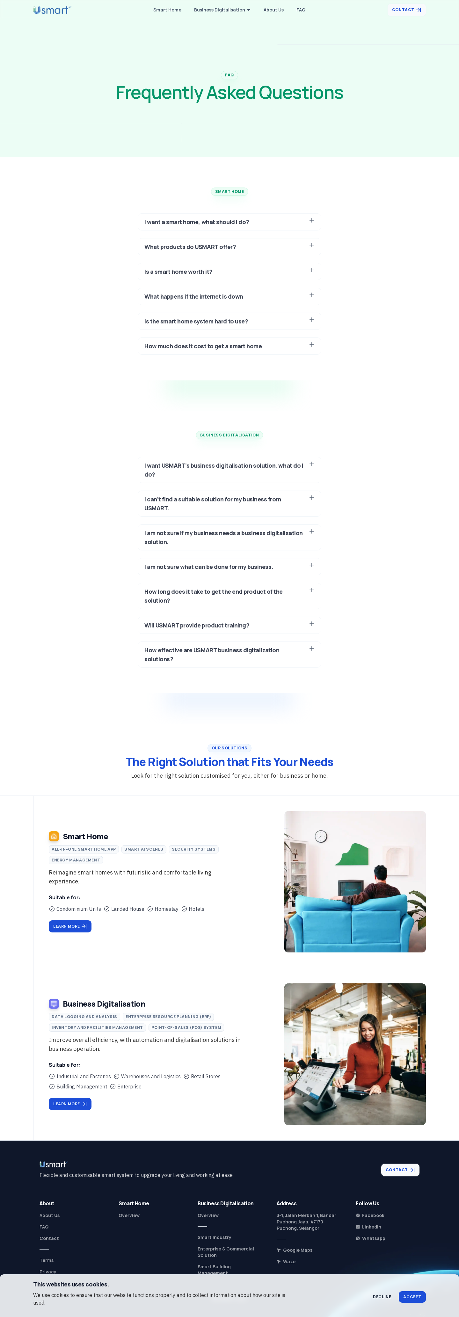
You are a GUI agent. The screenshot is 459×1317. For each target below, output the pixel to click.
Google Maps (294, 1250)
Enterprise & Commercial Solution (226, 1252)
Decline (382, 1296)
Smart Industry (214, 1237)
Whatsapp (370, 1238)
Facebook (370, 1215)
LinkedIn (368, 1227)
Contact (49, 1238)
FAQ (44, 1227)
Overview (129, 1215)
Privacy (48, 1272)
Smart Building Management (214, 1270)
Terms (47, 1260)
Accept (412, 1296)
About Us (50, 1215)
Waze (286, 1261)
